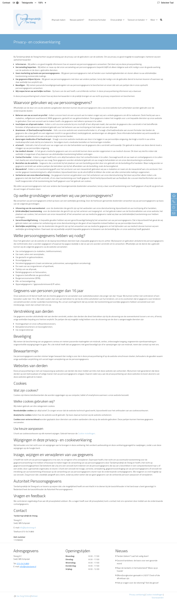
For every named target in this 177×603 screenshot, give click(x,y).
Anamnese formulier (97, 19)
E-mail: (16, 527)
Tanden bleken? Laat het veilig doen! (133, 556)
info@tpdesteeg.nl (27, 527)
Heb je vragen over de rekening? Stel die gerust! (138, 582)
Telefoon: (18, 531)
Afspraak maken (58, 19)
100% (40, 3)
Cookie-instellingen (86, 433)
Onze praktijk (116, 19)
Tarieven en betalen (136, 19)
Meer (153, 19)
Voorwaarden (158, 597)
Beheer (34, 595)
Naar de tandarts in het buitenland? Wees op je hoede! (137, 569)
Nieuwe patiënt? (77, 19)
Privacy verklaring (136, 594)
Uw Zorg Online (23, 595)
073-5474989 (23, 563)
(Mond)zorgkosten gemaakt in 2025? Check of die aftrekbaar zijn (138, 577)
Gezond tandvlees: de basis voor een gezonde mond (137, 562)
